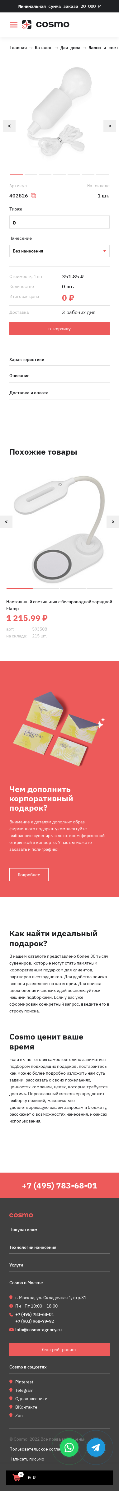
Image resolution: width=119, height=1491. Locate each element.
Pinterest (24, 1382)
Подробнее (29, 874)
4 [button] (59, 174)
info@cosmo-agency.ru (38, 1329)
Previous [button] (9, 126)
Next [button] (109, 126)
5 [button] (74, 174)
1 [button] (16, 174)
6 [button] (88, 174)
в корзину (59, 328)
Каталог (43, 47)
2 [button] (31, 174)
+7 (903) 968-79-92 (34, 1321)
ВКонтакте (26, 1407)
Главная (18, 47)
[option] (59, 113)
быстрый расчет (106, 25)
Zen (19, 1415)
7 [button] (102, 174)
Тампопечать (59, 251)
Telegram (24, 1390)
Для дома (70, 47)
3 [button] (45, 174)
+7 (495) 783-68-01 (59, 1185)
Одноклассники (31, 1398)
